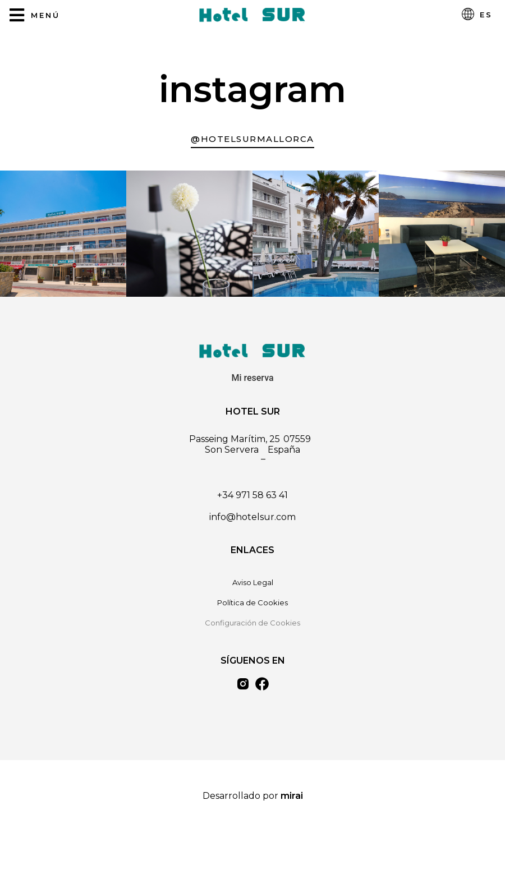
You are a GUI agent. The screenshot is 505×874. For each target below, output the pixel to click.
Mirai (292, 795)
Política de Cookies (252, 602)
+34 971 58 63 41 (252, 495)
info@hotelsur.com (252, 517)
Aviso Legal (252, 582)
